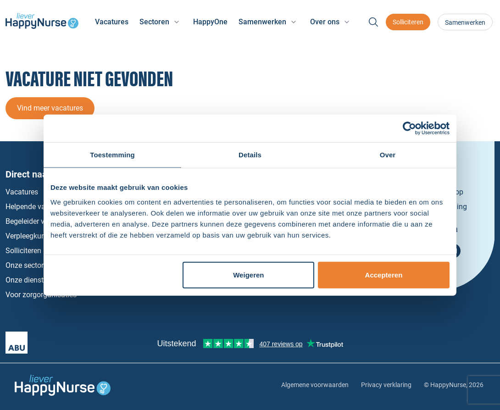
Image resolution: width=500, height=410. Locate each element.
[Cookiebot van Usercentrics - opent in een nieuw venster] (409, 128)
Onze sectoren (28, 265)
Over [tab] (388, 155)
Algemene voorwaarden (315, 384)
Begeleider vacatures (39, 221)
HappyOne (210, 21)
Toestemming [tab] (112, 155)
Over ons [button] (324, 21)
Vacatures (111, 21)
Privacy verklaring (386, 384)
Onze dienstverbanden (42, 280)
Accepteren (384, 274)
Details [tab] (250, 155)
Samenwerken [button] (262, 21)
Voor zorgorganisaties (41, 294)
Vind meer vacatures (50, 108)
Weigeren (248, 274)
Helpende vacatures (37, 206)
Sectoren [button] (154, 21)
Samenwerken (465, 22)
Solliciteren (408, 22)
